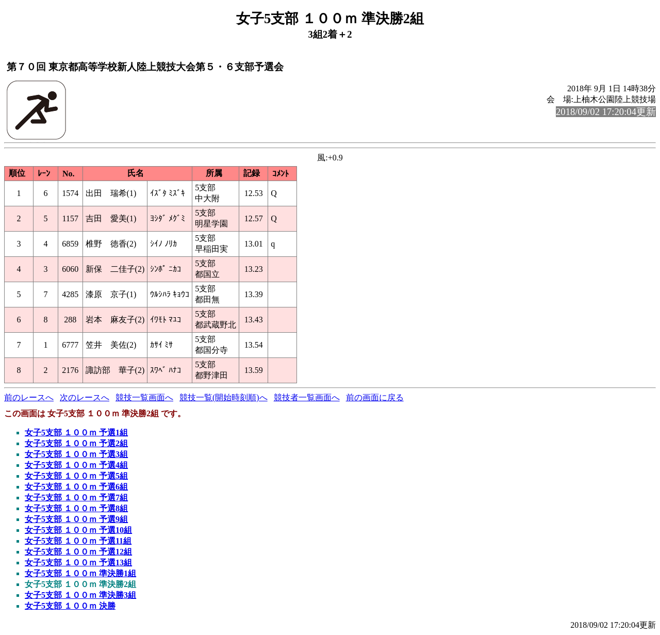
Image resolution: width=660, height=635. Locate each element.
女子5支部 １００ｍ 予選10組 (78, 530)
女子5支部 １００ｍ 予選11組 (78, 540)
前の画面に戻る (375, 397)
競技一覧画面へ (144, 397)
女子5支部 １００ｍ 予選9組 (76, 519)
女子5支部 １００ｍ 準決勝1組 (80, 573)
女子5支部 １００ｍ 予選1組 (76, 432)
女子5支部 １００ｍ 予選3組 (76, 454)
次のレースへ (84, 397)
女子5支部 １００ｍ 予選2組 (76, 443)
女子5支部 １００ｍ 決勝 (70, 605)
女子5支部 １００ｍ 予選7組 (76, 497)
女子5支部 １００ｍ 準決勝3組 (80, 595)
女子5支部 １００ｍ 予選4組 (76, 465)
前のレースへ (29, 397)
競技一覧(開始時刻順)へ (223, 397)
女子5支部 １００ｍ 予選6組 (76, 486)
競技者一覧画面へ (307, 397)
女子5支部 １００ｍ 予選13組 (78, 562)
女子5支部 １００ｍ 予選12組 (78, 551)
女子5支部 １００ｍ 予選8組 (76, 508)
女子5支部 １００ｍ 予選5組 (76, 475)
